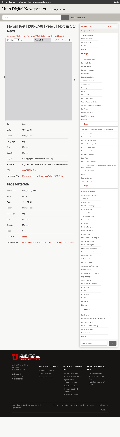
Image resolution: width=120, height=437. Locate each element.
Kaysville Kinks (86, 63)
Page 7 (87, 186)
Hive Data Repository (71, 395)
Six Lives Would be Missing (90, 273)
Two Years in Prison (87, 81)
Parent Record (58, 36)
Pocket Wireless (86, 178)
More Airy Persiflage (88, 206)
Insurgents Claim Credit (89, 252)
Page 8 (87, 309)
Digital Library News (70, 386)
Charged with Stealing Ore (89, 241)
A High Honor (85, 202)
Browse (12, 2)
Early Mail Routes (87, 39)
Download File (13, 36)
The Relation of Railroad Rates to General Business (97, 130)
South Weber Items (87, 116)
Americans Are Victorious (89, 266)
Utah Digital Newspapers (72, 376)
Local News (85, 46)
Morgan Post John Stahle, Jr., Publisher (93, 319)
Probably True (85, 234)
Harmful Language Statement (39, 2)
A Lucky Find (85, 199)
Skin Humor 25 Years (88, 192)
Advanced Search (78, 17)
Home (4, 2)
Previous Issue (87, 26)
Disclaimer (102, 405)
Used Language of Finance (90, 195)
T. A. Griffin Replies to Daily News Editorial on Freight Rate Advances (98, 166)
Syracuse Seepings (87, 70)
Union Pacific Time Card (89, 329)
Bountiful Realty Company (89, 326)
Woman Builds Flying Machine (91, 144)
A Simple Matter (86, 209)
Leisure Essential (86, 137)
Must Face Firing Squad (88, 245)
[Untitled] (84, 49)
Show (24, 236)
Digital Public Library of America (97, 383)
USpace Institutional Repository (71, 390)
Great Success (86, 42)
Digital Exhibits (69, 380)
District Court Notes (87, 98)
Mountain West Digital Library (96, 377)
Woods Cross (85, 84)
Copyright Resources (46, 377)
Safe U (92, 405)
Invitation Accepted (87, 154)
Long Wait (84, 158)
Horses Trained (86, 333)
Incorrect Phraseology (88, 140)
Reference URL (33, 36)
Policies (103, 410)
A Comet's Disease (87, 213)
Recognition (85, 301)
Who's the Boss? (86, 133)
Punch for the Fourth (88, 147)
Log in (116, 2)
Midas (83, 174)
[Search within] (94, 343)
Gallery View (46, 36)
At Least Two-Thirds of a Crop (91, 105)
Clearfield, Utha (86, 66)
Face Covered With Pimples (90, 238)
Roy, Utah (84, 109)
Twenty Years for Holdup (89, 102)
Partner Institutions (95, 373)
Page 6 (87, 124)
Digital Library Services (46, 370)
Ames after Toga (86, 255)
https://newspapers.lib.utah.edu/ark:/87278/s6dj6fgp (44, 176)
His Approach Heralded (89, 284)
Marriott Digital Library (71, 373)
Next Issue (112, 26)
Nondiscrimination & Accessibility (73, 405)
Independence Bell (87, 151)
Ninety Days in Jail (87, 113)
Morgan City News (87, 322)
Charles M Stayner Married (90, 95)
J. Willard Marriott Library (20, 365)
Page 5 (87, 53)
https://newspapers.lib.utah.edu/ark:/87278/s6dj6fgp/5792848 (48, 242)
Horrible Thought (86, 227)
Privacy (55, 405)
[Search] (31, 17)
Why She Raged (86, 277)
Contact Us (21, 2)
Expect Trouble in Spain (89, 248)
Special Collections (45, 374)
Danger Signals (86, 270)
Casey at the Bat (86, 280)
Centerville (84, 91)
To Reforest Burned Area (89, 259)
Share (23, 36)
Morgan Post (57, 9)
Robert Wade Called (87, 77)
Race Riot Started (86, 262)
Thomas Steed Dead (88, 59)
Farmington (85, 88)
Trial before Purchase (88, 216)
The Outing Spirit (86, 182)
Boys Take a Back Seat (88, 162)
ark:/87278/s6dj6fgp (30, 170)
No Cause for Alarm (87, 220)
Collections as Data (70, 383)
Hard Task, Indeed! (87, 231)
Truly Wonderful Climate (89, 171)
